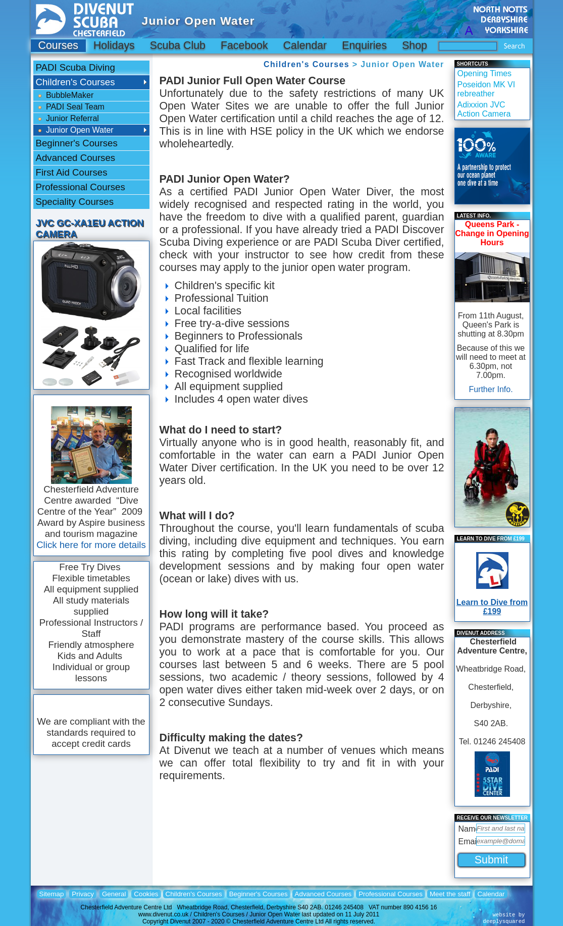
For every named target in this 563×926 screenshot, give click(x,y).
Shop (414, 45)
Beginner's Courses (77, 143)
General (114, 894)
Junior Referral (67, 118)
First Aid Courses (72, 172)
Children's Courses (306, 64)
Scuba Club (178, 45)
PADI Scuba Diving (75, 67)
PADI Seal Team (70, 107)
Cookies (146, 894)
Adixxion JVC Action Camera (484, 109)
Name (466, 829)
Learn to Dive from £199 (492, 607)
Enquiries (364, 45)
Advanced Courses (76, 157)
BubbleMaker (65, 95)
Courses (58, 45)
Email (466, 841)
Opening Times (484, 73)
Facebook (244, 45)
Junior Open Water (75, 130)
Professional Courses (80, 187)
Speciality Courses (75, 201)
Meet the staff (450, 894)
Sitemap (51, 894)
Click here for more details (91, 544)
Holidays (114, 45)
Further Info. (491, 389)
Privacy (83, 894)
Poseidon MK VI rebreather (486, 89)
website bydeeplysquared (504, 918)
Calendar (305, 45)
